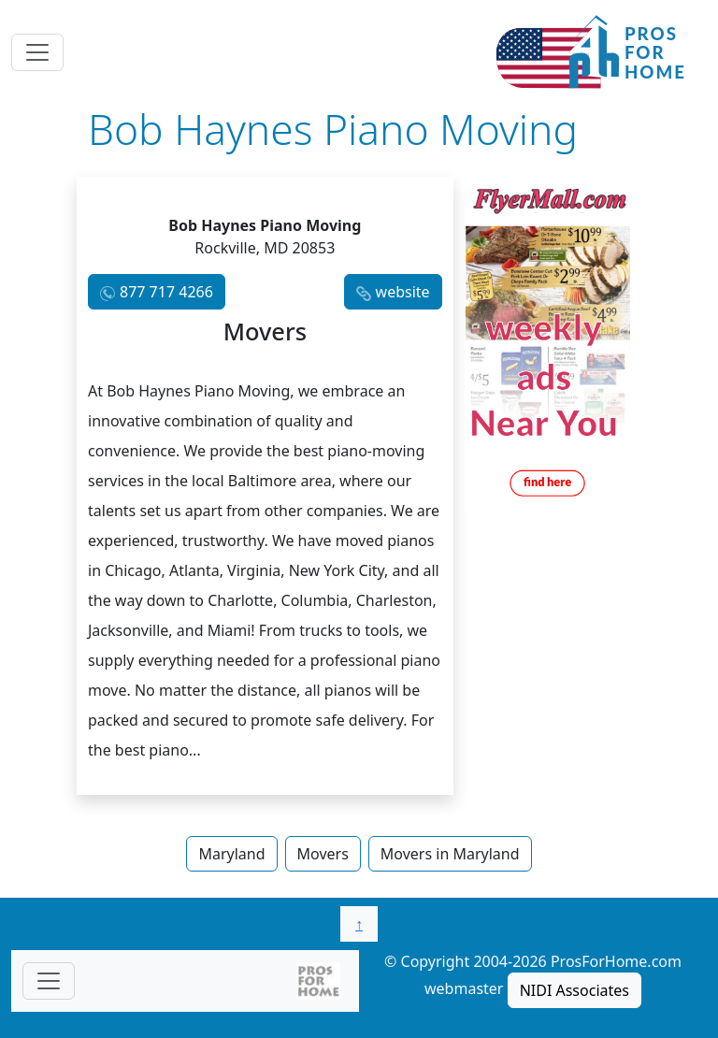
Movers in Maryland (450, 853)
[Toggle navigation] (37, 52)
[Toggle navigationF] (48, 981)
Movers (323, 853)
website (403, 291)
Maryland (231, 853)
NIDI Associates (574, 990)
